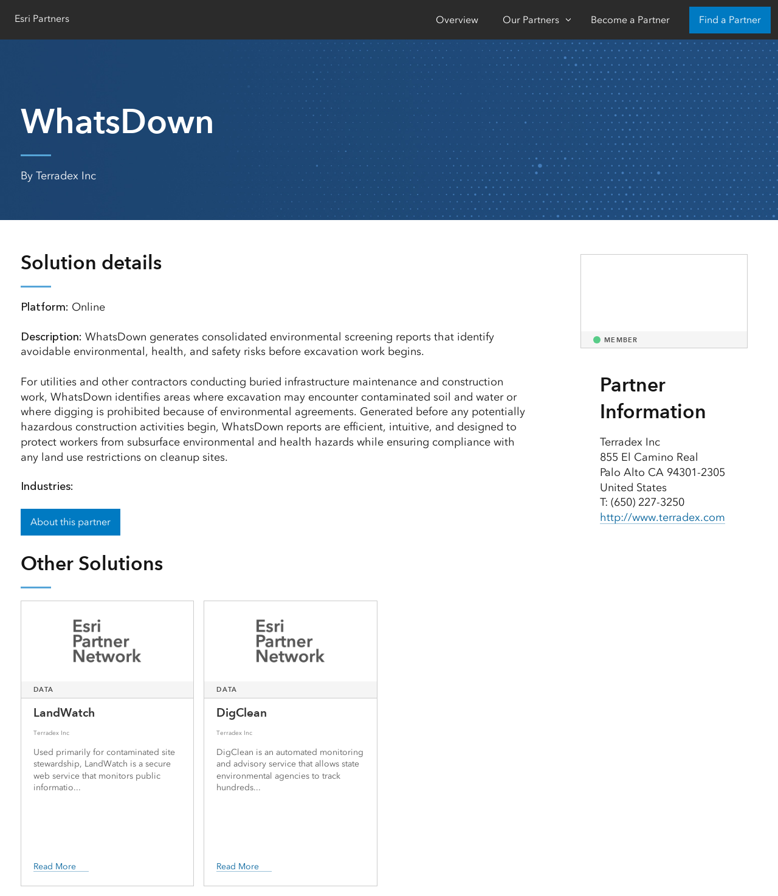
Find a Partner (730, 20)
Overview (457, 20)
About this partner (70, 522)
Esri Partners (42, 18)
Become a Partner (630, 20)
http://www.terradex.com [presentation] (662, 517)
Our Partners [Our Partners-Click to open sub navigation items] (531, 20)
